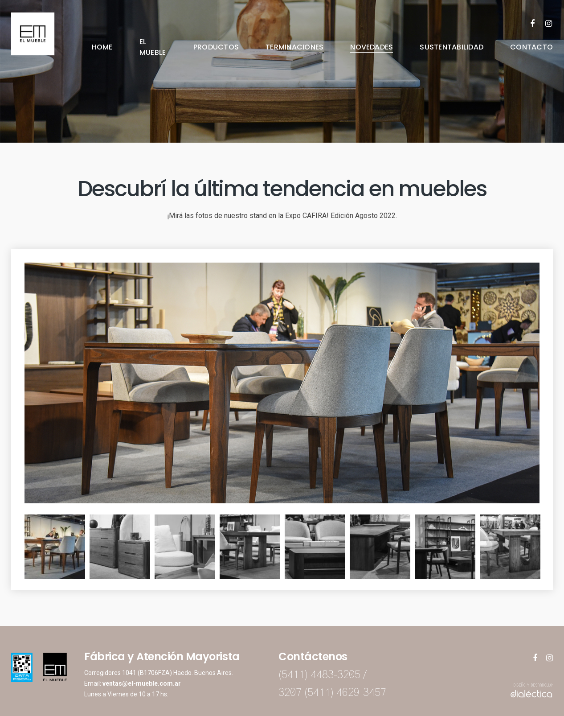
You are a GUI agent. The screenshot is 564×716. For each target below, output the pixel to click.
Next (546, 547)
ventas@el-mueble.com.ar (141, 683)
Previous (17, 547)
